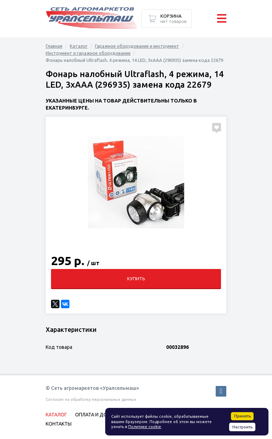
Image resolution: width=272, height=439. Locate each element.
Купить (136, 278)
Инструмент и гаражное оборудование (88, 53)
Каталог (78, 45)
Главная (54, 45)
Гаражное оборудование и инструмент (137, 45)
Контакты (59, 424)
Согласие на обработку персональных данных (91, 399)
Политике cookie (144, 427)
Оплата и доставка (100, 414)
